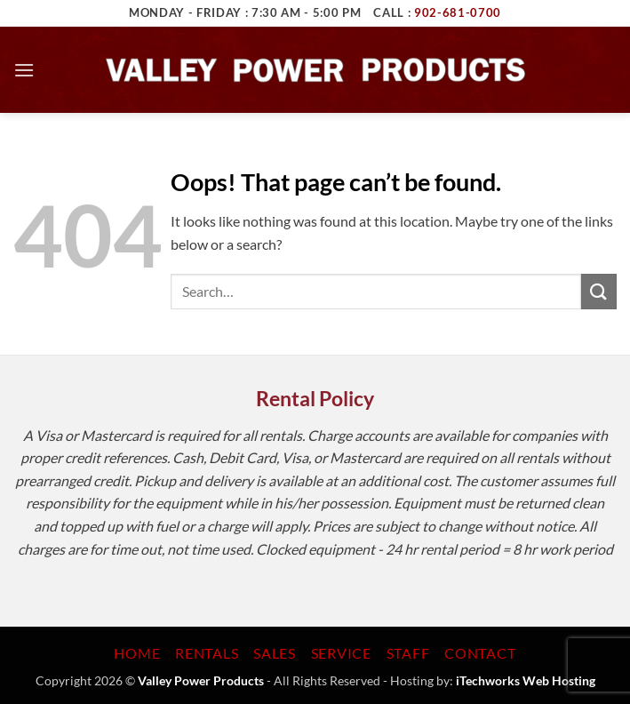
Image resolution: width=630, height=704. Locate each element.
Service (341, 652)
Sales (274, 652)
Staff (408, 652)
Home (137, 652)
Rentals (207, 652)
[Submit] (599, 291)
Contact (480, 652)
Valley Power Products (201, 680)
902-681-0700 (457, 12)
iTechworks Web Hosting (525, 680)
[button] (24, 70)
